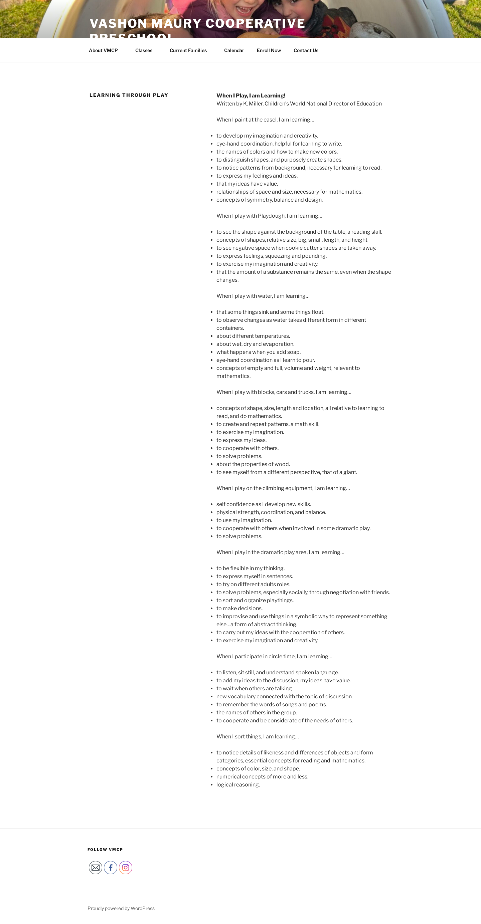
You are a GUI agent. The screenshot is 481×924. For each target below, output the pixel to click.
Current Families (191, 50)
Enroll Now (269, 50)
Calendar (234, 50)
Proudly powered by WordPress (121, 908)
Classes (147, 50)
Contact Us (306, 50)
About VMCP (106, 50)
